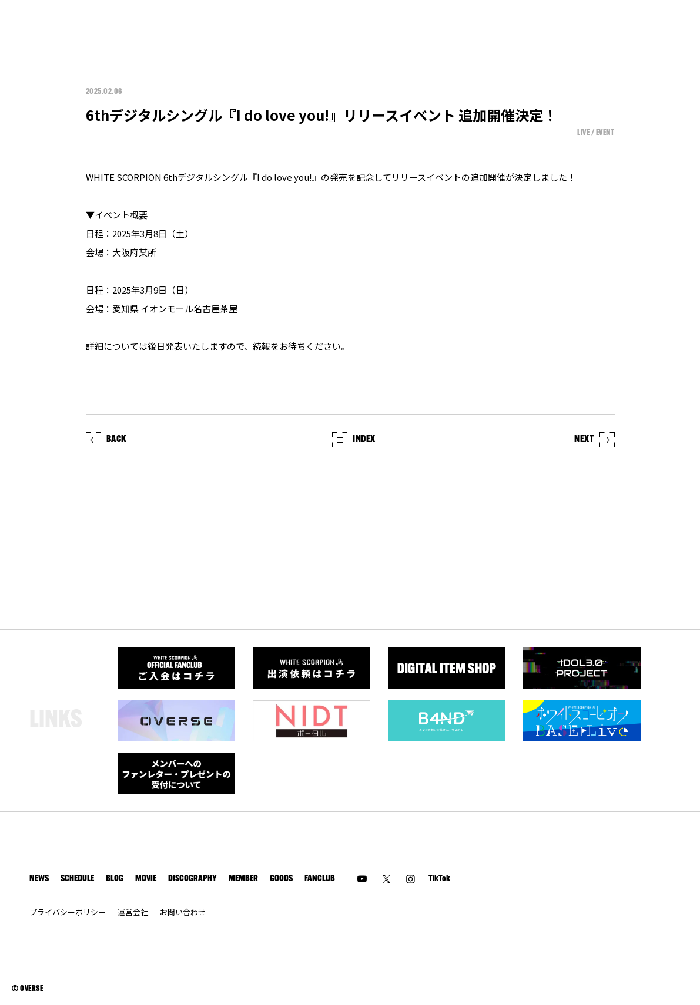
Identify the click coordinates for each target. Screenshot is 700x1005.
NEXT (594, 439)
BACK (106, 439)
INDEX (354, 439)
